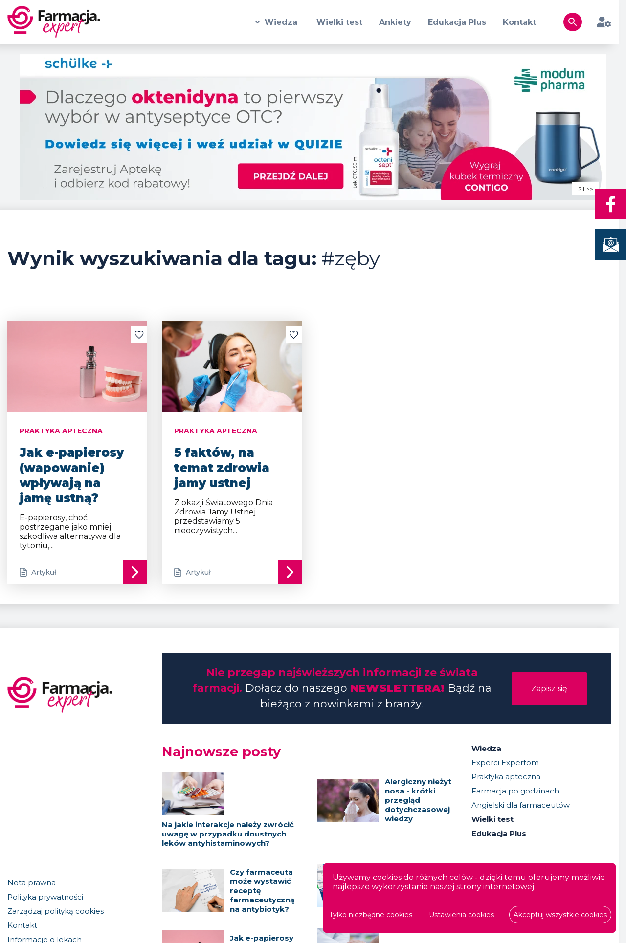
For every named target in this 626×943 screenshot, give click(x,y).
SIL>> (585, 189)
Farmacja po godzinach (515, 790)
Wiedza (281, 22)
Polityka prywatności (45, 896)
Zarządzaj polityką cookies (55, 911)
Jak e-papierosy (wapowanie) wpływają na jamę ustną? (72, 475)
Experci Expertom (505, 762)
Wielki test (339, 22)
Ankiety (395, 22)
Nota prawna (31, 882)
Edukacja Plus (457, 22)
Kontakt (519, 22)
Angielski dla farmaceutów (520, 805)
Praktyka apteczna (505, 776)
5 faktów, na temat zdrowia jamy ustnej (221, 468)
